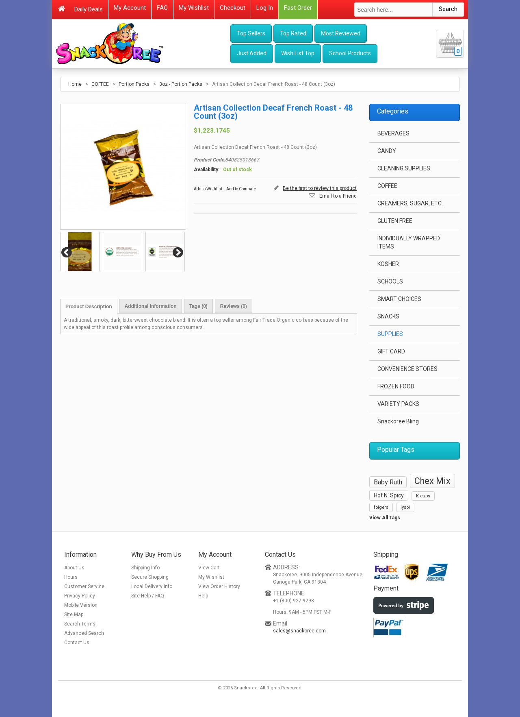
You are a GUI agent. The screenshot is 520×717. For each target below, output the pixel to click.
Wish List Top (297, 53)
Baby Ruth (388, 482)
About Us (74, 568)
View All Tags (384, 518)
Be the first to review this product (320, 188)
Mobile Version (81, 605)
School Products (350, 53)
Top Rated (293, 33)
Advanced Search (84, 633)
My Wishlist (194, 7)
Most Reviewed (340, 33)
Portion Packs (134, 84)
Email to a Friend (338, 196)
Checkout (232, 7)
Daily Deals (88, 9)
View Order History (219, 586)
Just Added (251, 53)
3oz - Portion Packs (180, 84)
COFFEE (100, 84)
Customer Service (84, 586)
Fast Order (298, 7)
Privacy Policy (79, 596)
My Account (130, 7)
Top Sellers (251, 33)
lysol (405, 507)
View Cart (209, 568)
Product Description (88, 306)
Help (203, 596)
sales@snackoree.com (299, 631)
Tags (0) (198, 306)
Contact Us (76, 642)
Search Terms (79, 624)
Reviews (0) (233, 306)
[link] (399, 660)
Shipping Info (145, 568)
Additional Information (151, 306)
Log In (264, 7)
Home (75, 84)
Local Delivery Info (151, 586)
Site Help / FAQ (147, 596)
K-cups (423, 496)
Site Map (73, 614)
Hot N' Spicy (389, 495)
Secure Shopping (150, 577)
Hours (71, 577)
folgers (381, 507)
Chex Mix (432, 481)
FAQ (162, 7)
